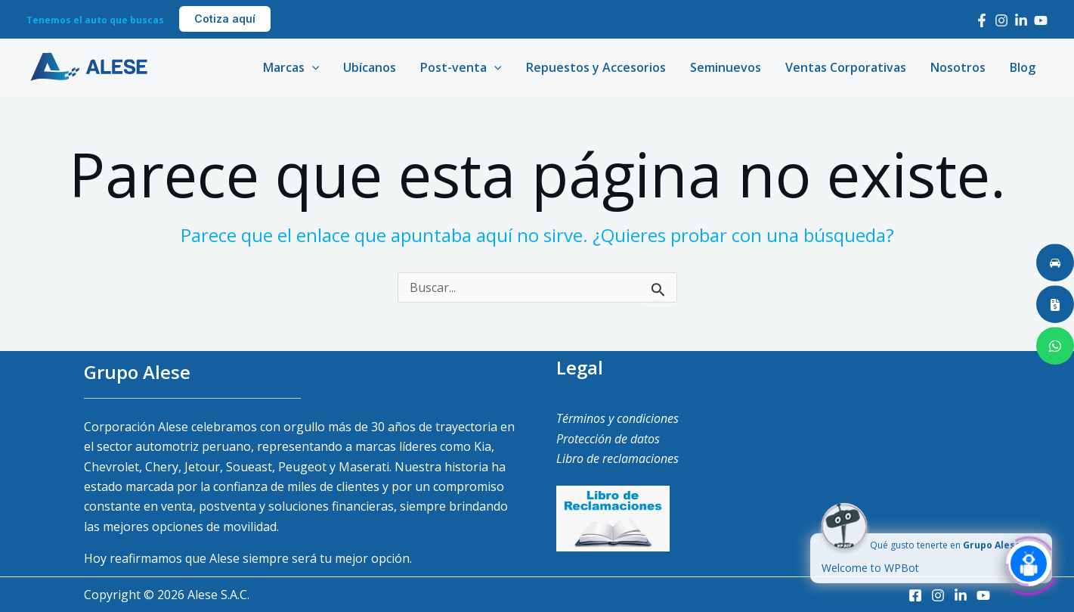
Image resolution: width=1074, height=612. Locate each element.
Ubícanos (369, 67)
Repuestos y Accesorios (596, 67)
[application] (312, 67)
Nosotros (958, 67)
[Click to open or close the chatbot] (1028, 562)
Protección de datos (608, 438)
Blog (1022, 67)
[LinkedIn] (1021, 20)
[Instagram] (1001, 20)
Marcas (291, 67)
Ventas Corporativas (845, 67)
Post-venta (461, 67)
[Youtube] (1041, 20)
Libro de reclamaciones (617, 458)
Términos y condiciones (617, 418)
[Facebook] (982, 20)
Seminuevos (725, 67)
